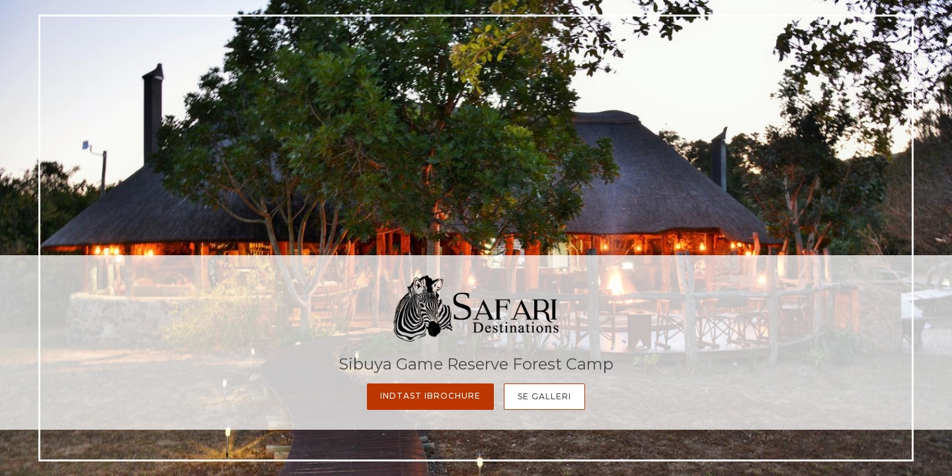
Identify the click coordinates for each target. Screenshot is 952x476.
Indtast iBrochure (430, 396)
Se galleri (544, 396)
